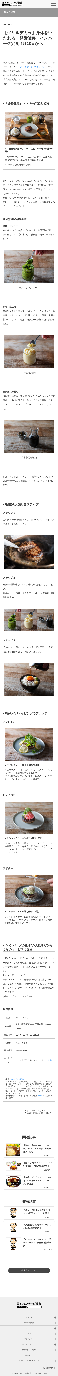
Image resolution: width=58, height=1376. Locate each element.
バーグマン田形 (17, 1079)
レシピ (29, 1333)
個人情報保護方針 (49, 1368)
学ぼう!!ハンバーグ (29, 1344)
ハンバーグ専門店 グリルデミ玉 (31, 67)
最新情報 (29, 1317)
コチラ (40, 1096)
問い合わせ (29, 1355)
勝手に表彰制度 (29, 1323)
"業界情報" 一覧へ (29, 1270)
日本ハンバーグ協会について (29, 1360)
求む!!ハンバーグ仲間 (29, 1350)
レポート (29, 1328)
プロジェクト (29, 1339)
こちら (49, 1060)
